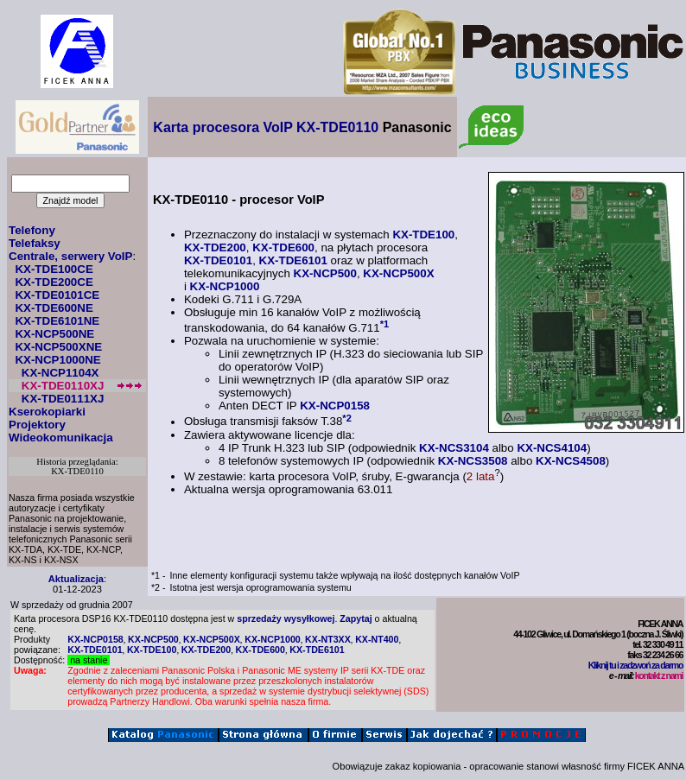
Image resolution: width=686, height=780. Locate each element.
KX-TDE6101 (293, 260)
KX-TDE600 (283, 247)
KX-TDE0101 (218, 260)
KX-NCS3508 (473, 460)
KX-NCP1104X (60, 372)
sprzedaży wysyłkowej (285, 618)
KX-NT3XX (328, 639)
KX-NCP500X (398, 273)
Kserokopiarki (47, 411)
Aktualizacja (76, 579)
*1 (385, 324)
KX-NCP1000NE (57, 359)
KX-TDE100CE (53, 269)
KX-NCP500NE (54, 333)
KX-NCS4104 (552, 447)
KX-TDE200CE (53, 282)
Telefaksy (34, 243)
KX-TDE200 (215, 247)
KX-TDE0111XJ (63, 398)
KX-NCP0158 (335, 405)
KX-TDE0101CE (57, 295)
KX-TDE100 (423, 234)
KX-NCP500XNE (58, 346)
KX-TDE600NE (53, 307)
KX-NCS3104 (454, 447)
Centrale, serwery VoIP (70, 256)
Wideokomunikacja (61, 437)
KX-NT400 (376, 639)
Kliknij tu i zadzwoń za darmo (635, 665)
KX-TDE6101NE (57, 320)
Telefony (32, 230)
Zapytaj (356, 618)
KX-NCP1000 (225, 286)
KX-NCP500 (325, 273)
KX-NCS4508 (571, 460)
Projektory (37, 424)
